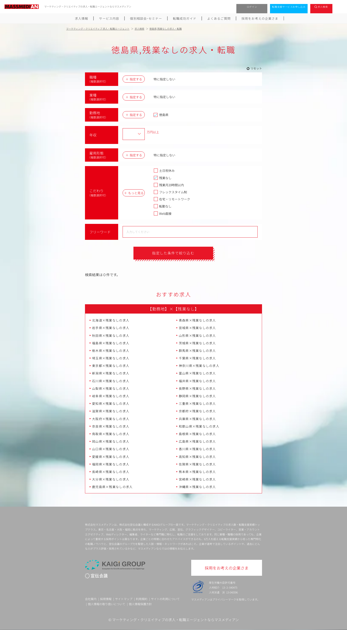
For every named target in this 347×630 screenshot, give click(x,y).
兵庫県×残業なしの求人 (197, 419)
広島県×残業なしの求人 (197, 441)
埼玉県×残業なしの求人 (110, 358)
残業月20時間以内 (169, 185)
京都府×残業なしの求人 (197, 411)
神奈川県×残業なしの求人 (199, 366)
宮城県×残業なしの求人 (197, 328)
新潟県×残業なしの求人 (110, 373)
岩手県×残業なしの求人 (110, 328)
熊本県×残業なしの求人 (197, 471)
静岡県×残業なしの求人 (197, 396)
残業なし (163, 178)
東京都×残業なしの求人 (110, 366)
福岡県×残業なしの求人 (110, 464)
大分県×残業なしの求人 (110, 479)
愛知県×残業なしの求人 (110, 403)
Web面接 (163, 213)
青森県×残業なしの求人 (197, 320)
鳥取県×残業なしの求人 (110, 434)
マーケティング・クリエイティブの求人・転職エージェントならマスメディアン (175, 619)
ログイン (252, 6)
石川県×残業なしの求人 (110, 381)
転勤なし (163, 206)
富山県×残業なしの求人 (197, 373)
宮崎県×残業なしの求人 (197, 479)
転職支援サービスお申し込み (289, 6)
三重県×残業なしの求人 (197, 403)
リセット (256, 68)
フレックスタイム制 (170, 192)
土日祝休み (164, 170)
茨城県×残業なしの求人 (197, 343)
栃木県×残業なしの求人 (110, 350)
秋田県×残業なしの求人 (110, 335)
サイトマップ (123, 599)
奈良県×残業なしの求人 (110, 426)
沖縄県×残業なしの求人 (197, 487)
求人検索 (323, 6)
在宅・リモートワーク (172, 199)
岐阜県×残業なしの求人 (110, 396)
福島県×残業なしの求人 (110, 343)
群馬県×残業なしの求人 (197, 350)
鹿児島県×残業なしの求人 (112, 487)
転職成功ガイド (185, 18)
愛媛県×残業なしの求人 (110, 456)
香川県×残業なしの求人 (197, 449)
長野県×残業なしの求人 (197, 388)
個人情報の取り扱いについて (106, 604)
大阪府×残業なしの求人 (110, 419)
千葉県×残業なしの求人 (197, 358)
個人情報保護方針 (140, 604)
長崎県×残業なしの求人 (110, 471)
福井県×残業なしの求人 (197, 381)
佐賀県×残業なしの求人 (197, 464)
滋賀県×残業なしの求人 (110, 411)
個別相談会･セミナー (146, 18)
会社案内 (90, 599)
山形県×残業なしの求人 (197, 335)
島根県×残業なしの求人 (197, 434)
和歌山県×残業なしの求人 (199, 426)
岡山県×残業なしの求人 (110, 441)
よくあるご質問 (219, 18)
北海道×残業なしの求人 (110, 320)
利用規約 (141, 599)
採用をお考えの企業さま (260, 18)
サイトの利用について (165, 599)
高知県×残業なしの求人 (197, 456)
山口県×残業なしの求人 (110, 449)
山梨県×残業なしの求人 (110, 388)
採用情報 (106, 599)
